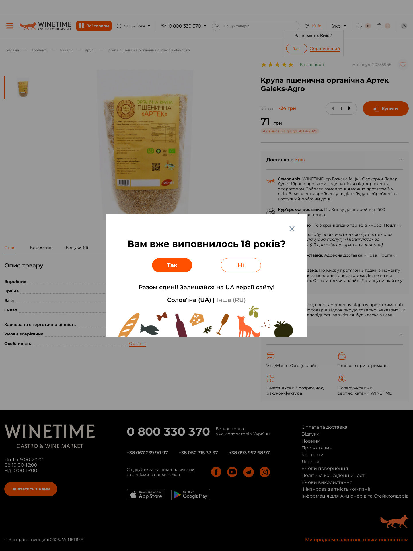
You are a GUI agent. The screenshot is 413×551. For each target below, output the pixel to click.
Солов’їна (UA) (189, 299)
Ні (241, 265)
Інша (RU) (231, 299)
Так (172, 265)
